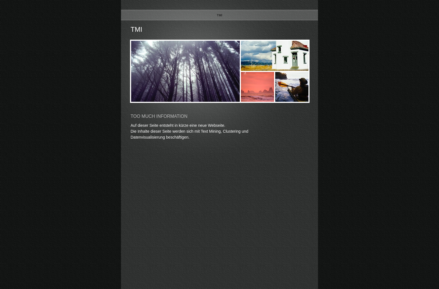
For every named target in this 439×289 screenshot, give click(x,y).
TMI (219, 15)
